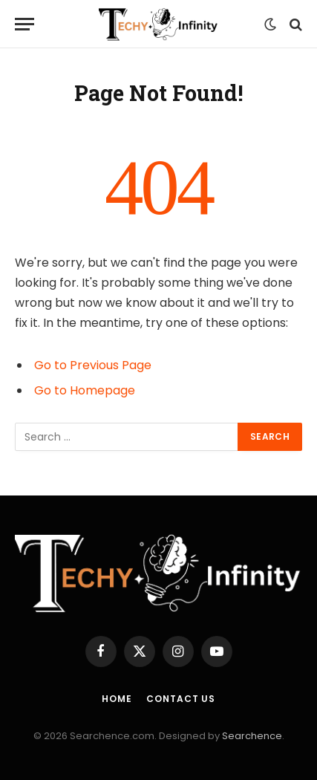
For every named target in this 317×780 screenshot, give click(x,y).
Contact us (180, 698)
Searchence (252, 736)
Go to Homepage (84, 390)
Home (116, 698)
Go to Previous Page (92, 365)
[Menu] (24, 24)
